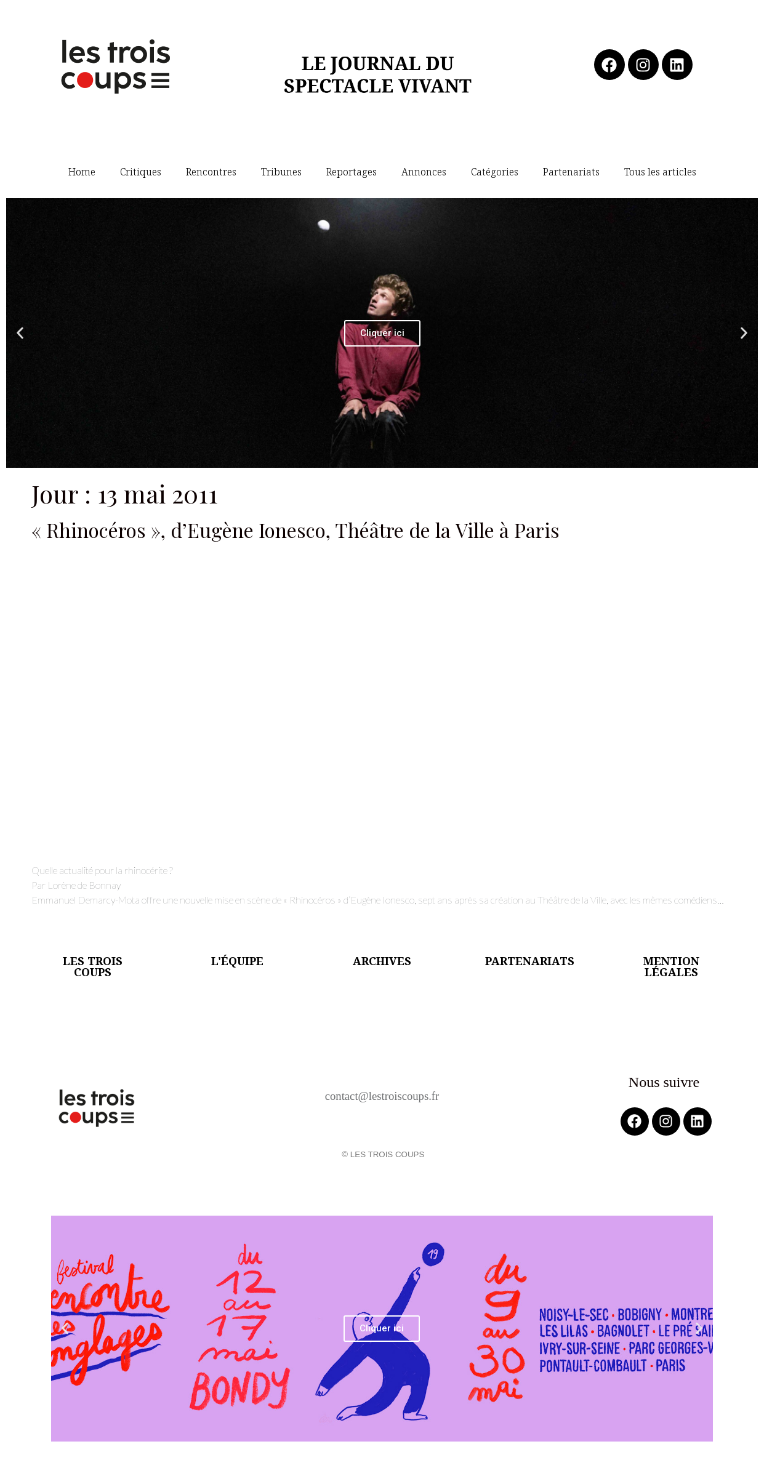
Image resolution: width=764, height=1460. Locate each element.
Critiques (140, 171)
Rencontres (211, 171)
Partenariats (571, 171)
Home (81, 171)
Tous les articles (660, 171)
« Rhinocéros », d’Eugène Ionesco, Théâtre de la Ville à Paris (295, 529)
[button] (20, 333)
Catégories (494, 171)
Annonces (423, 171)
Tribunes (281, 171)
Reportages (351, 171)
